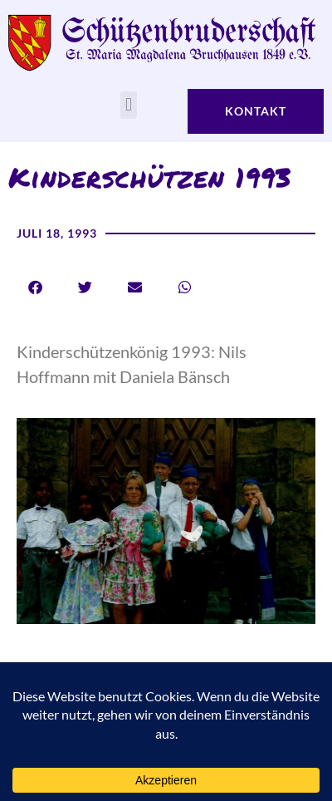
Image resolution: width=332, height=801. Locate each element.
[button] (128, 105)
